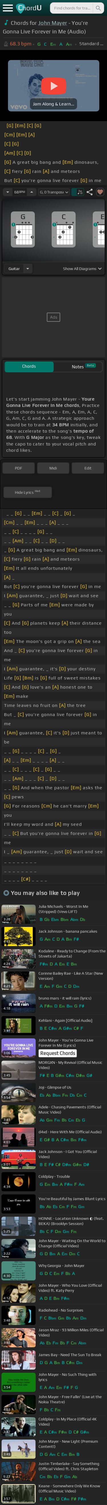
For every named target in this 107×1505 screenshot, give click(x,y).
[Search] (98, 8)
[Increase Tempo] (32, 192)
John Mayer (52, 23)
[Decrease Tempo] (8, 192)
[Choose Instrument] (27, 268)
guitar (14, 268)
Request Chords (57, 1053)
